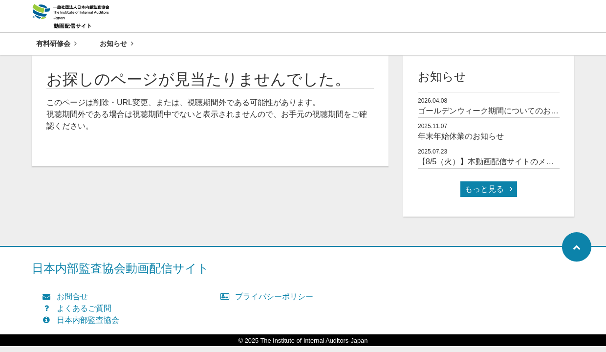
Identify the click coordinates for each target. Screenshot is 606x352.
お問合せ (67, 296)
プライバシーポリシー (269, 296)
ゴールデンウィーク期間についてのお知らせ (496, 111)
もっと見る (489, 189)
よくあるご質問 (78, 308)
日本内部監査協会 (82, 320)
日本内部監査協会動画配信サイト (120, 268)
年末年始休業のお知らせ (461, 136)
